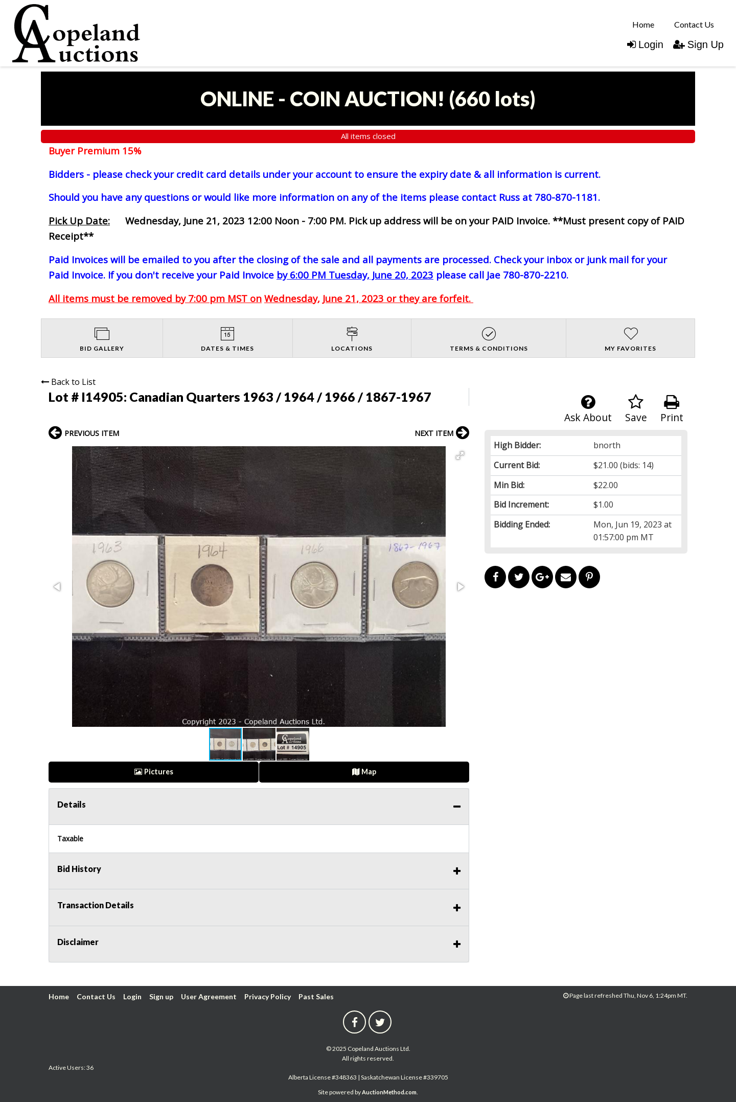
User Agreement (209, 996)
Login (645, 44)
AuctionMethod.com (389, 1092)
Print (671, 409)
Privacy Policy (267, 996)
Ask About (588, 409)
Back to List (68, 381)
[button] (460, 455)
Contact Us (694, 24)
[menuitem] (643, 24)
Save (636, 409)
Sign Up (698, 44)
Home (643, 24)
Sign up (161, 996)
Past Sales (316, 996)
